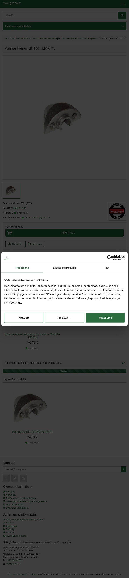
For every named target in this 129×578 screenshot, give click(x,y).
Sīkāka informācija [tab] (64, 267)
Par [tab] (106, 267)
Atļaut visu (105, 317)
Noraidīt (24, 317)
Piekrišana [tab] (22, 267)
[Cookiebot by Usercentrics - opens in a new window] (109, 257)
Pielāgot (65, 317)
